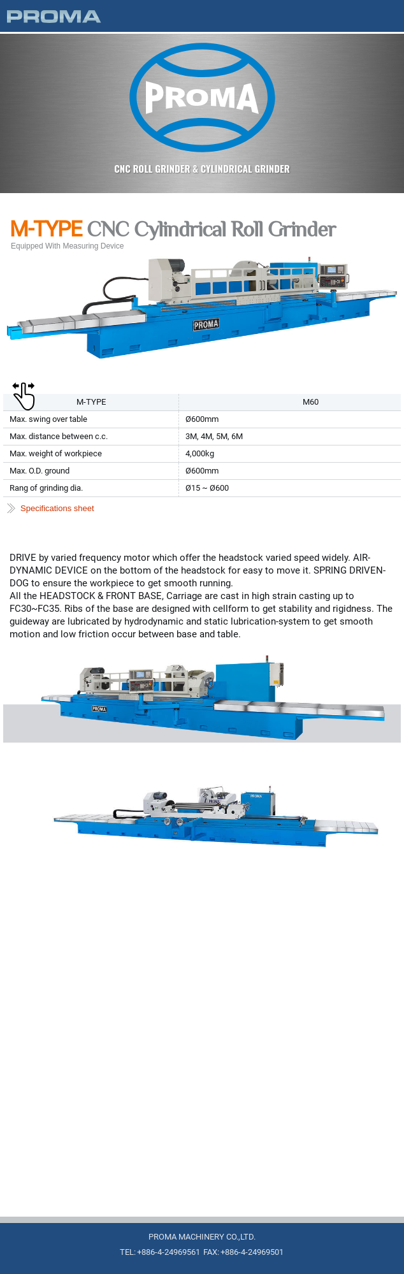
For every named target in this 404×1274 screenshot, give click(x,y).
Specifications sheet (57, 508)
